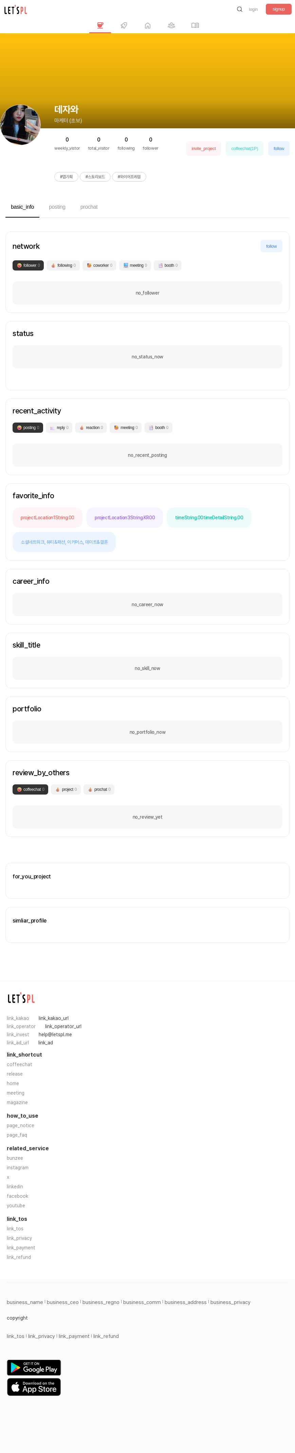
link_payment (21, 1247)
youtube (16, 1205)
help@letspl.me (55, 1034)
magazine (17, 1102)
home (13, 1083)
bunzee (15, 1158)
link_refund (19, 1257)
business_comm (142, 1302)
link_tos (15, 1228)
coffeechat (19, 1064)
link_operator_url (63, 1026)
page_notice (20, 1125)
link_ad (45, 1042)
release (15, 1074)
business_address (186, 1302)
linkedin (15, 1186)
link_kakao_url (54, 1018)
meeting (15, 1093)
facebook (17, 1196)
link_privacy (19, 1238)
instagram (18, 1167)
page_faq (17, 1135)
